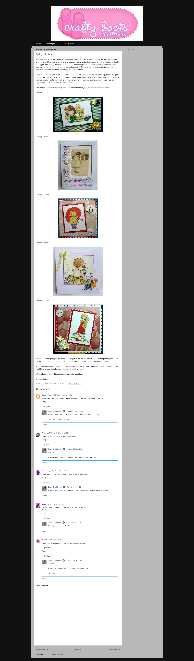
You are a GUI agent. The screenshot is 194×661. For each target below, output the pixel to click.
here (82, 369)
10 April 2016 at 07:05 (56, 540)
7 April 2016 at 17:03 (73, 522)
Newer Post (42, 649)
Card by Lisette (42, 137)
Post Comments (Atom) (54, 655)
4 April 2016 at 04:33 (61, 471)
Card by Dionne (42, 93)
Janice (44, 504)
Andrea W (46, 433)
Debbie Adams (47, 395)
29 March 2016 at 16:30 (63, 395)
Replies (47, 407)
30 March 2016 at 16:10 (59, 433)
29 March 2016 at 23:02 (74, 411)
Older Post (114, 649)
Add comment (42, 586)
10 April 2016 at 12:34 (74, 560)
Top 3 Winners (69, 44)
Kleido (44, 540)
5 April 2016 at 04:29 (73, 487)
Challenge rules (52, 44)
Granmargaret (47, 471)
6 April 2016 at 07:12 (55, 504)
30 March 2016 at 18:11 (74, 449)
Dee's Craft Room (55, 411)
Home (38, 44)
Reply (44, 402)
